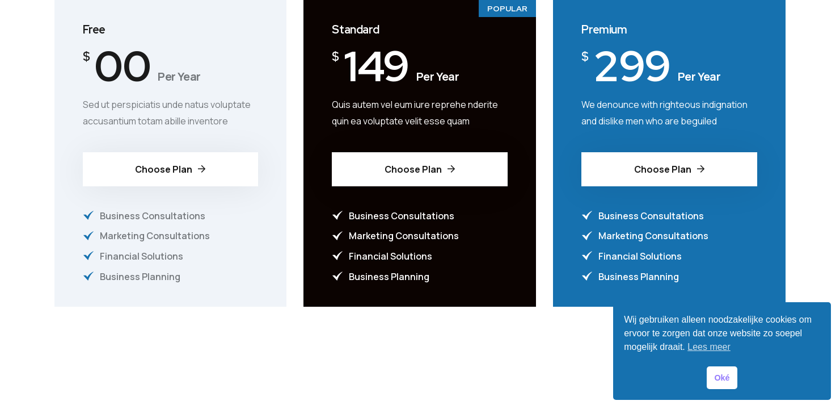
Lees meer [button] (709, 347)
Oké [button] (721, 377)
